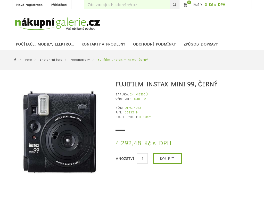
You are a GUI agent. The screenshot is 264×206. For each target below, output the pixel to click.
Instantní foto (51, 59)
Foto (28, 59)
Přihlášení (59, 4)
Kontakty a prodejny (103, 44)
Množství (125, 158)
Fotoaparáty (80, 59)
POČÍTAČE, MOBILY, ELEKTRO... (45, 44)
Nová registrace (29, 4)
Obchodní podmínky (154, 44)
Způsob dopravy (201, 44)
